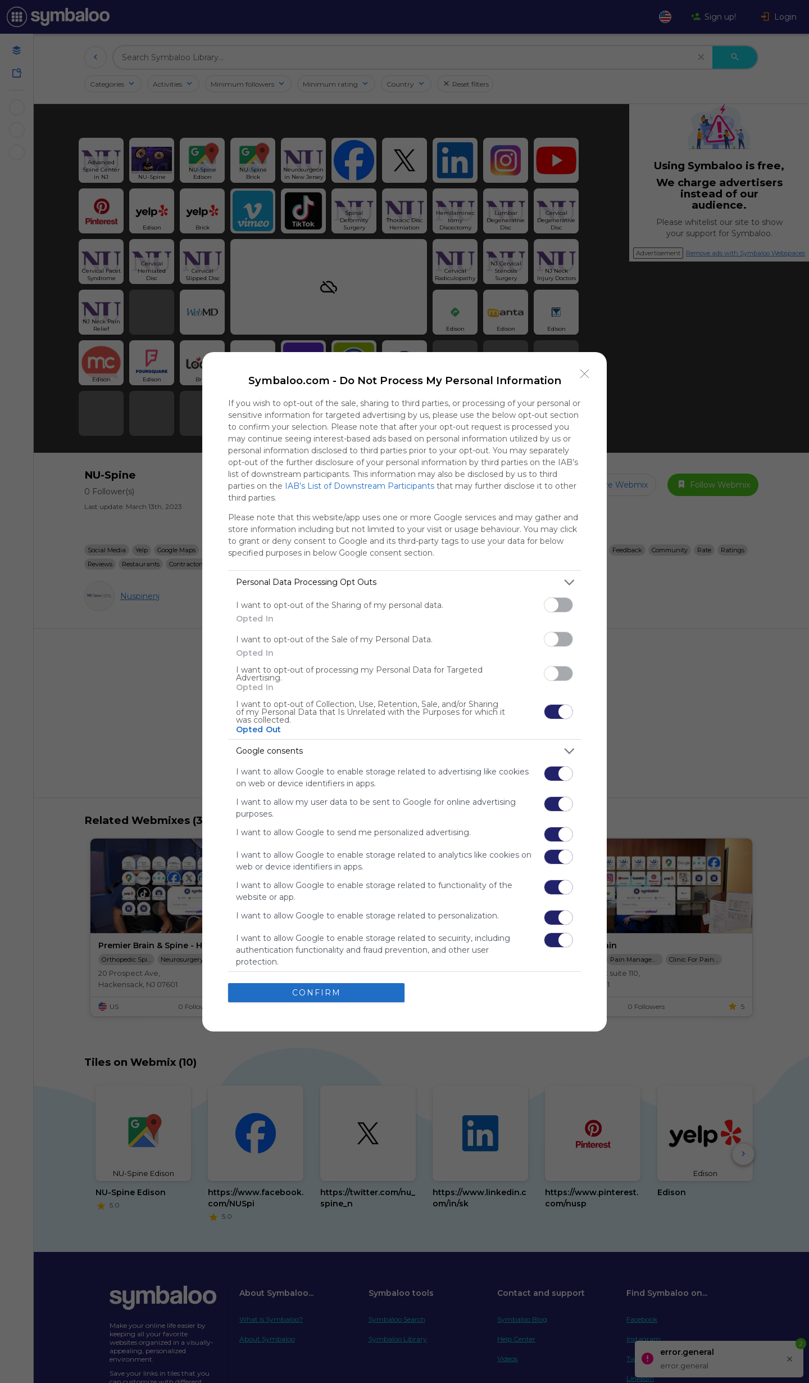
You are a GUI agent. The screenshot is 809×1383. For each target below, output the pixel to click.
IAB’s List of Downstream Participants (359, 486)
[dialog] (404, 691)
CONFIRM (316, 993)
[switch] (558, 604)
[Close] (585, 374)
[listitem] (404, 582)
